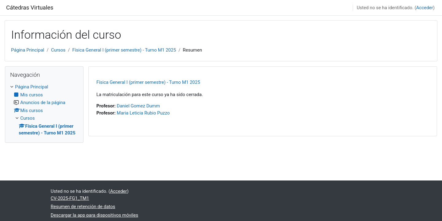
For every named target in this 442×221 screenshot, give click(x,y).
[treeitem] (44, 110)
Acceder (424, 7)
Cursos (58, 50)
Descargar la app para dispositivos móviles (94, 215)
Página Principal (27, 50)
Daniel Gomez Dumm (138, 106)
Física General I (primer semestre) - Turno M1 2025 (124, 50)
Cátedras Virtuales (29, 7)
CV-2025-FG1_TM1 (70, 198)
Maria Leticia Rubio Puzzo (143, 113)
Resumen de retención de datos (83, 206)
